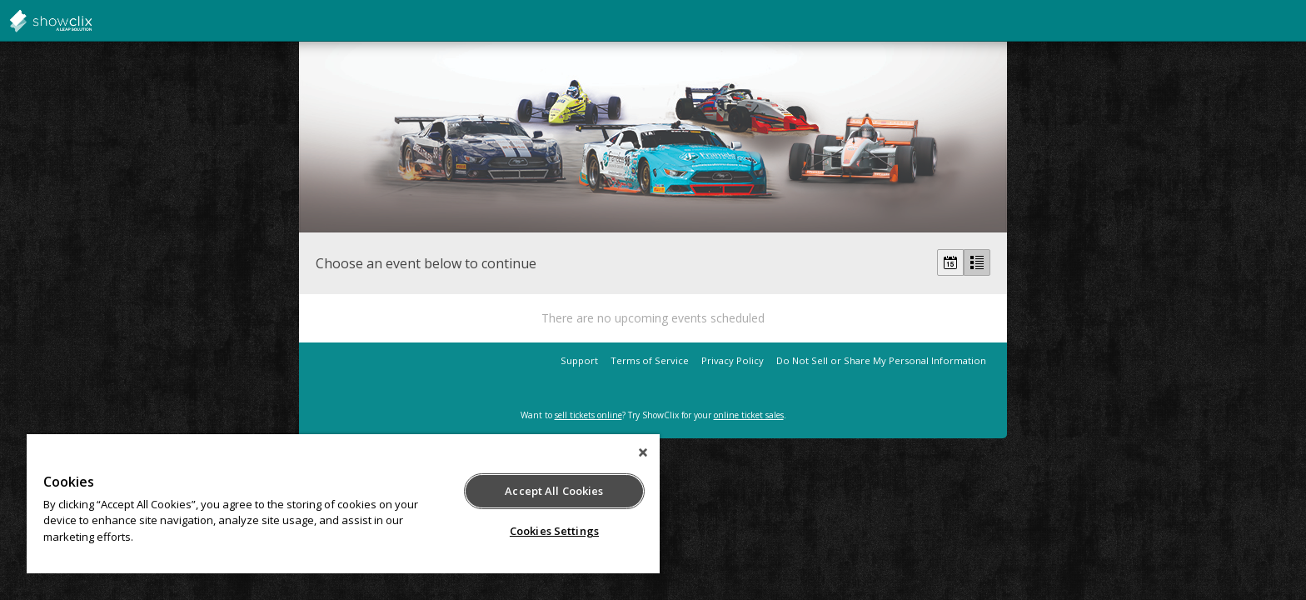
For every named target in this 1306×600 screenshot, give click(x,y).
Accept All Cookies (554, 490)
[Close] (643, 453)
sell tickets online (588, 415)
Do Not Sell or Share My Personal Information (881, 360)
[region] (343, 503)
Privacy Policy (732, 360)
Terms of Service (650, 360)
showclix (91, 20)
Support (579, 360)
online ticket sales (749, 415)
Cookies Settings (554, 530)
